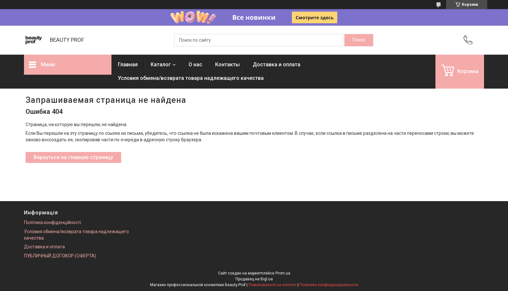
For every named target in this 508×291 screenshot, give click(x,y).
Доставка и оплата (276, 64)
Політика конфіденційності (52, 222)
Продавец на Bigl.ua (254, 279)
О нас (195, 64)
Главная (128, 64)
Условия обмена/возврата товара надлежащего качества (191, 78)
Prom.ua (282, 273)
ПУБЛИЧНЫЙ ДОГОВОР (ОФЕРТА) (60, 255)
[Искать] (358, 40)
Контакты (227, 64)
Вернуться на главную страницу (73, 157)
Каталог (161, 64)
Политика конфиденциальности (328, 285)
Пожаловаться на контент (272, 285)
